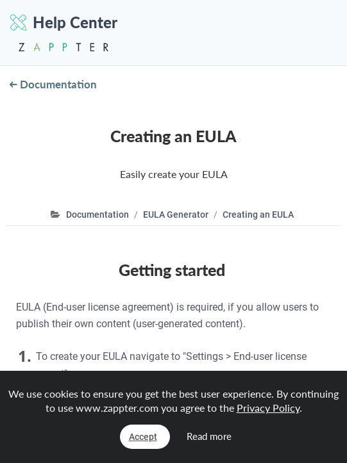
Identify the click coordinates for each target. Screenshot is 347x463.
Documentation (53, 84)
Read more (209, 436)
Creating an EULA (258, 214)
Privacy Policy (268, 408)
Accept (143, 437)
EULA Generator (175, 214)
